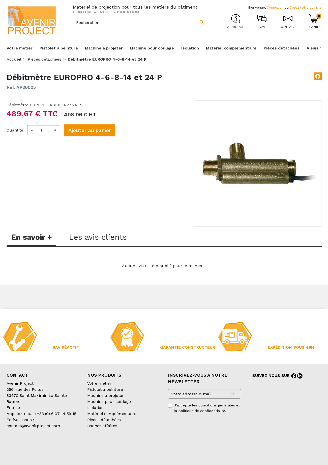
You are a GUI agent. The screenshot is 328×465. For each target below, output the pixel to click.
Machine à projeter (105, 395)
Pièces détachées (104, 419)
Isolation (95, 407)
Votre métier (99, 383)
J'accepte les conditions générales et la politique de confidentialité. (207, 408)
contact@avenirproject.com (33, 425)
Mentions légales (133, 446)
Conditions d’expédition (91, 446)
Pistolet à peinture (105, 389)
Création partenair (27, 452)
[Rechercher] (140, 22)
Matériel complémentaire (111, 413)
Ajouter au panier (89, 130)
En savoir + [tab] (31, 237)
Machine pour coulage (109, 401)
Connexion (275, 7)
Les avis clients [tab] (98, 237)
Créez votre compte (306, 7)
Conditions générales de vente (36, 446)
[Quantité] (43, 130)
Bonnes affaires (102, 425)
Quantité (15, 130)
